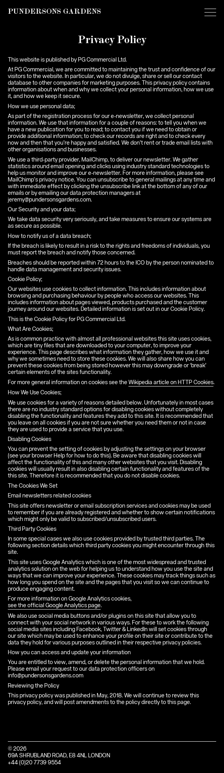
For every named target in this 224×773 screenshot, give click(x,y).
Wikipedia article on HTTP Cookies (170, 382)
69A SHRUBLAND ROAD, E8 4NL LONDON (59, 755)
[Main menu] (210, 14)
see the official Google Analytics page (54, 605)
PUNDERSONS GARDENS (54, 12)
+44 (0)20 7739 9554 (34, 763)
